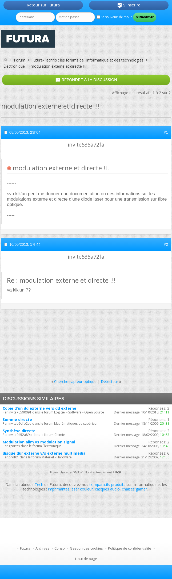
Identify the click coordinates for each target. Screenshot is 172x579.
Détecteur (109, 381)
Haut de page (86, 558)
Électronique (14, 66)
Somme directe (17, 419)
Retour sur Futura (43, 5)
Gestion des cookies (86, 548)
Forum (19, 60)
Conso (59, 548)
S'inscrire (128, 5)
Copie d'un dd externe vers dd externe (39, 408)
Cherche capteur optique (75, 381)
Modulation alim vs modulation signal (39, 441)
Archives (42, 548)
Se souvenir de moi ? (114, 17)
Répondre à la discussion (86, 80)
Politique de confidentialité (129, 548)
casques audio (107, 489)
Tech (39, 484)
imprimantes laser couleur (70, 489)
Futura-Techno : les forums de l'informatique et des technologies (87, 60)
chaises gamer (134, 489)
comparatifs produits (107, 484)
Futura (25, 548)
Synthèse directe (19, 430)
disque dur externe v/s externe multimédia (44, 453)
